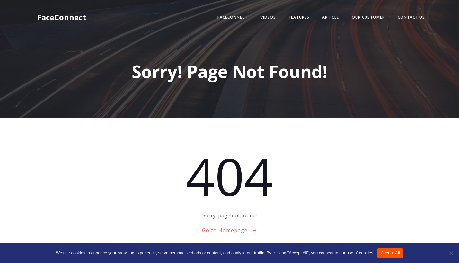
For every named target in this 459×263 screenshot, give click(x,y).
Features (299, 17)
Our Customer (368, 17)
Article (330, 17)
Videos (268, 17)
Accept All (390, 252)
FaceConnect (232, 17)
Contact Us (411, 17)
